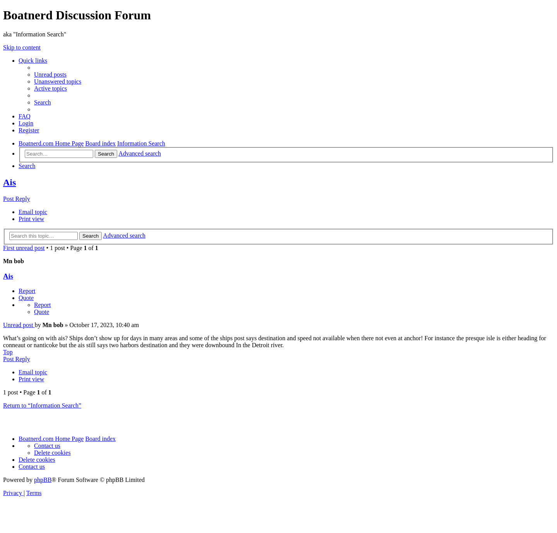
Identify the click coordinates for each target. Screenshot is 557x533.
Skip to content (22, 47)
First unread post (24, 248)
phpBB (42, 479)
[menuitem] (50, 74)
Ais (9, 182)
